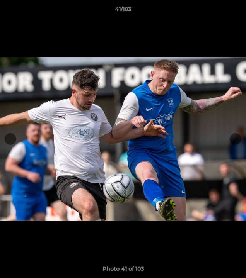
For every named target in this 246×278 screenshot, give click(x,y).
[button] (236, 11)
